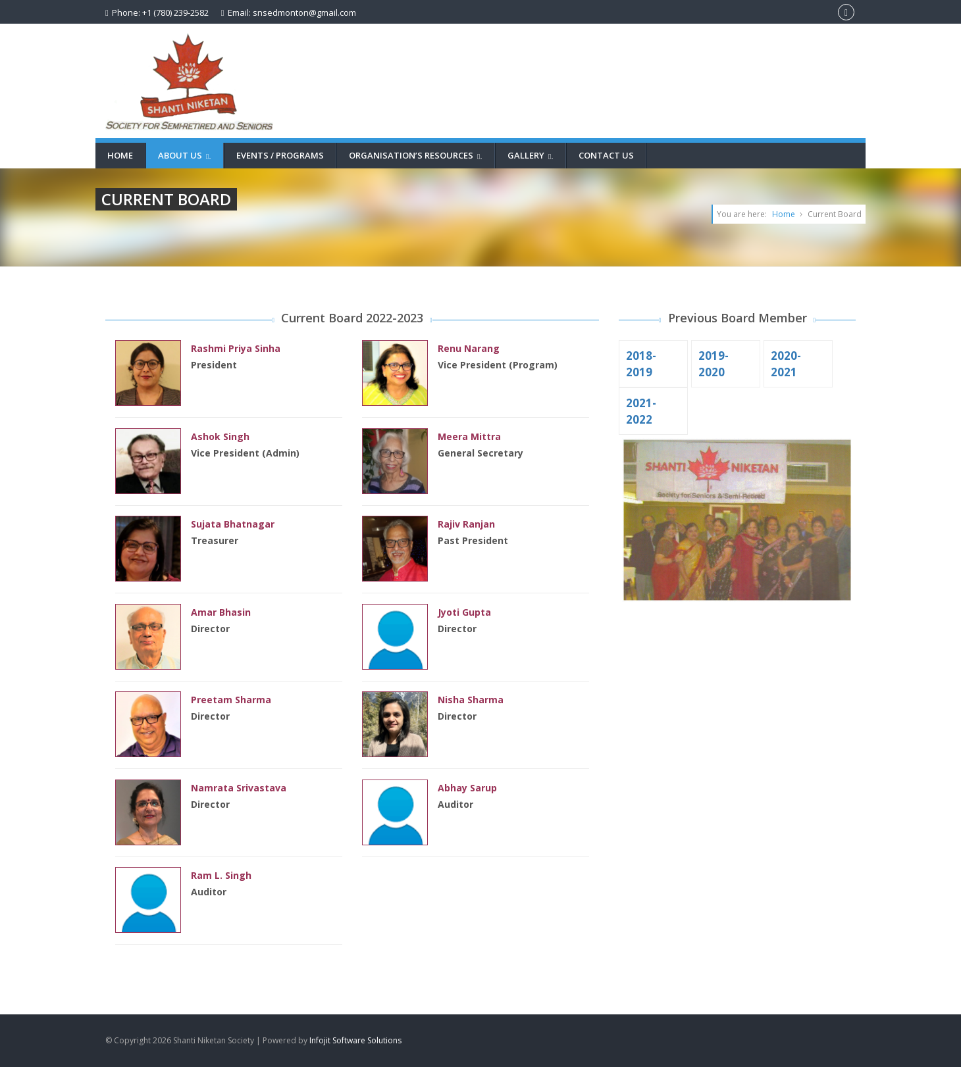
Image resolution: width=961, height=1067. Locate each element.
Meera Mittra (469, 436)
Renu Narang (469, 348)
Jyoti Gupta (464, 612)
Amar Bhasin (221, 612)
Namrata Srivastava (238, 788)
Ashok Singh (220, 436)
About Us (186, 155)
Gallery (532, 155)
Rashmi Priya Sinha (235, 348)
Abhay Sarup (467, 788)
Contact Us (606, 155)
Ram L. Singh (221, 875)
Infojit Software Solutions (355, 1040)
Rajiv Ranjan (466, 524)
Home (120, 155)
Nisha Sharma (471, 699)
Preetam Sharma (231, 699)
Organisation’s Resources (417, 155)
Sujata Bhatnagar (232, 524)
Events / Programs (280, 155)
